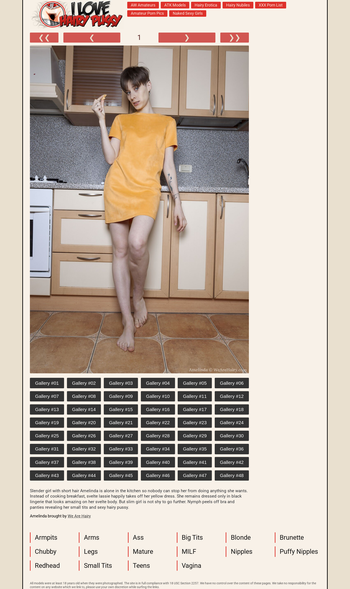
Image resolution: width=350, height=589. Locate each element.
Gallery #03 (121, 383)
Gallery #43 (47, 475)
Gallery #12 (232, 396)
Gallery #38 (84, 462)
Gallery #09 (121, 396)
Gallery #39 (121, 462)
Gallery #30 (232, 435)
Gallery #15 (121, 409)
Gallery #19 (47, 422)
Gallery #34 (158, 448)
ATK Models (175, 5)
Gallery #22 (158, 422)
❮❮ (44, 37)
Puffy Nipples (299, 551)
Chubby (45, 551)
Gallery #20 (84, 422)
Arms (91, 537)
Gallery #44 (84, 475)
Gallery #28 (158, 435)
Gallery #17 (195, 409)
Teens (141, 565)
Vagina (191, 565)
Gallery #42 (232, 462)
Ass (138, 537)
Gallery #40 (158, 462)
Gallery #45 (121, 475)
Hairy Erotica (206, 5)
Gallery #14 (84, 409)
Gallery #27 (121, 435)
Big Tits (192, 537)
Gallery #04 (158, 383)
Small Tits (98, 565)
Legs (91, 551)
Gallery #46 (158, 475)
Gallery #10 (158, 396)
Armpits (46, 537)
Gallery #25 (47, 435)
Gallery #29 (195, 435)
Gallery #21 (121, 422)
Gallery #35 (195, 448)
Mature (143, 551)
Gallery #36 (232, 448)
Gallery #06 (232, 383)
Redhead (47, 565)
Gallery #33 (121, 448)
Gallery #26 (84, 435)
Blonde (241, 537)
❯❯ (235, 37)
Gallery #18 (232, 409)
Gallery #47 (195, 475)
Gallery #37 (47, 462)
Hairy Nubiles (238, 5)
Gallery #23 (195, 422)
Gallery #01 (47, 383)
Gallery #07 (47, 396)
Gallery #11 (195, 396)
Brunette (292, 537)
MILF (189, 551)
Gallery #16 (158, 409)
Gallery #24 (232, 422)
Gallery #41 (195, 462)
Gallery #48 (232, 475)
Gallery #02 (84, 383)
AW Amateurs (143, 5)
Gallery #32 (84, 448)
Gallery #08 (84, 396)
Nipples (241, 551)
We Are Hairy (79, 516)
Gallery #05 (195, 383)
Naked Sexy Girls (188, 13)
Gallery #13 (47, 409)
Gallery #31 (47, 448)
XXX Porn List (271, 5)
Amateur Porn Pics (147, 13)
